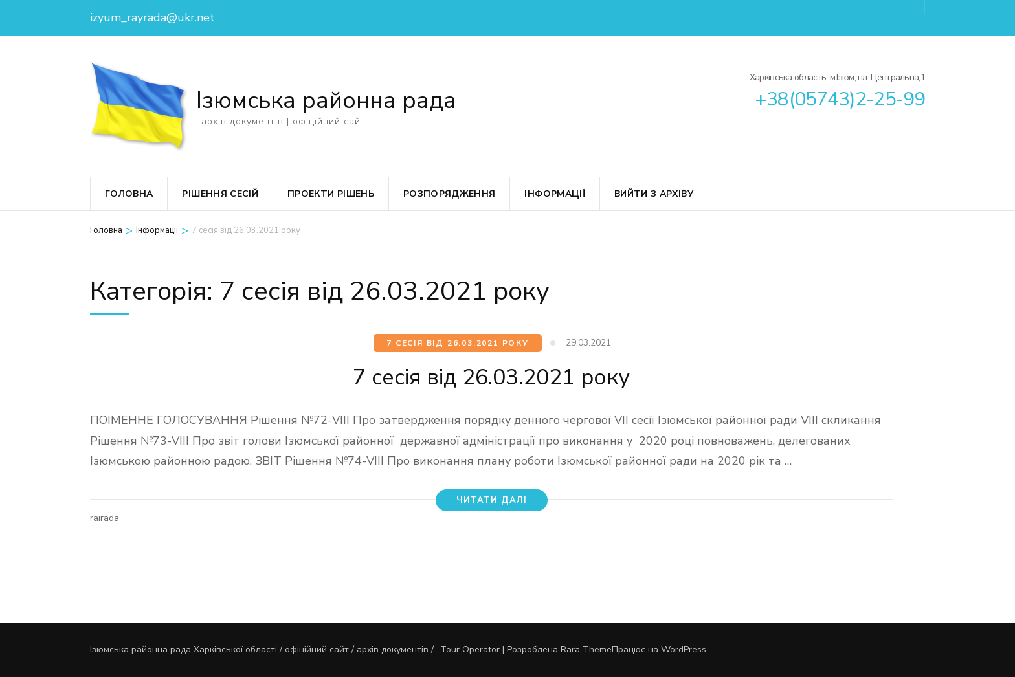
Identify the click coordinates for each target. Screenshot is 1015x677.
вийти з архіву (653, 194)
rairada (104, 518)
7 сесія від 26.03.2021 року (457, 343)
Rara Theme (586, 649)
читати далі (491, 500)
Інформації (554, 194)
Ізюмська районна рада (326, 101)
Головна (129, 194)
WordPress (683, 649)
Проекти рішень (330, 194)
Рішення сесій (220, 194)
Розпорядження (449, 194)
